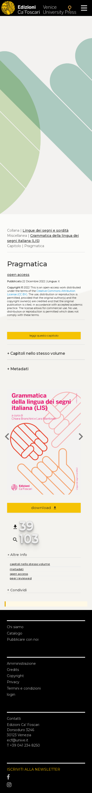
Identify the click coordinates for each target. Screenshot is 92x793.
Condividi (17, 590)
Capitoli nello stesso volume (36, 353)
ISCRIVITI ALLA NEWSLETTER (33, 769)
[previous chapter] (7, 437)
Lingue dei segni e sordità (45, 230)
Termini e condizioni (24, 688)
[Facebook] (46, 777)
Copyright (15, 676)
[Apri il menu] (84, 8)
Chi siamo (15, 627)
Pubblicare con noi (23, 639)
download (44, 507)
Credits (13, 669)
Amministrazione (21, 663)
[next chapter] (81, 437)
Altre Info (17, 554)
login (11, 694)
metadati (17, 569)
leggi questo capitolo (43, 335)
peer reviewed (21, 578)
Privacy (13, 682)
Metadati (17, 369)
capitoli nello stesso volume (30, 564)
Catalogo (14, 633)
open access (18, 274)
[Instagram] (46, 785)
